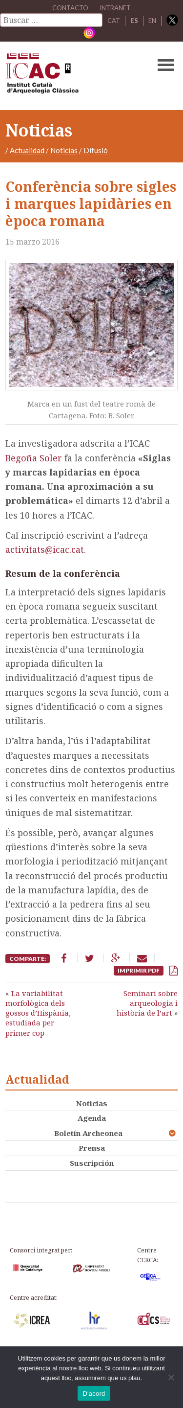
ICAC (73, 75)
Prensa (92, 1148)
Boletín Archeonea (88, 1133)
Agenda (92, 1118)
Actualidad (27, 150)
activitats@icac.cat (44, 549)
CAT (113, 20)
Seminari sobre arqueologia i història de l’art (147, 1003)
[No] (171, 1377)
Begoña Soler (34, 458)
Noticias (64, 150)
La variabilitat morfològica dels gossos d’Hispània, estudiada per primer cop (38, 1013)
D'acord (93, 1393)
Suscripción (92, 1163)
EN (152, 20)
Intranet (115, 8)
